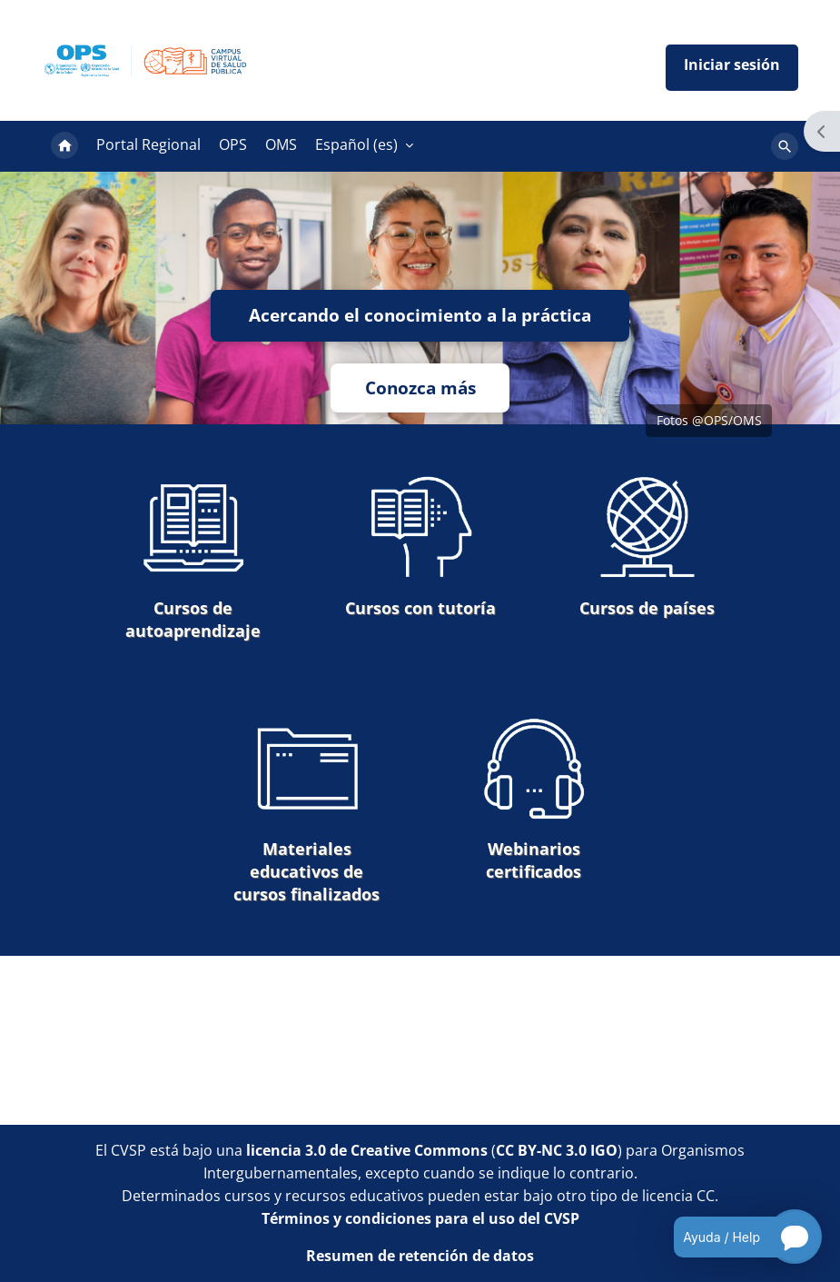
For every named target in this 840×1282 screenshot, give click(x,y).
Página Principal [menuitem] (64, 146)
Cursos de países (647, 546)
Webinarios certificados (533, 798)
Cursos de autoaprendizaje (193, 557)
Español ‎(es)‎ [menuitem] (356, 144)
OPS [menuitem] (233, 144)
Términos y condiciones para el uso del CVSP (420, 1218)
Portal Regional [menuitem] (148, 144)
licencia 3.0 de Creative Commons (367, 1150)
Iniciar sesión (732, 68)
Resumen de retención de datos (420, 1256)
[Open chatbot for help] (734, 1236)
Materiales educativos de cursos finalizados (306, 810)
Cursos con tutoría (420, 546)
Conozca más (420, 387)
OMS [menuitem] (281, 144)
